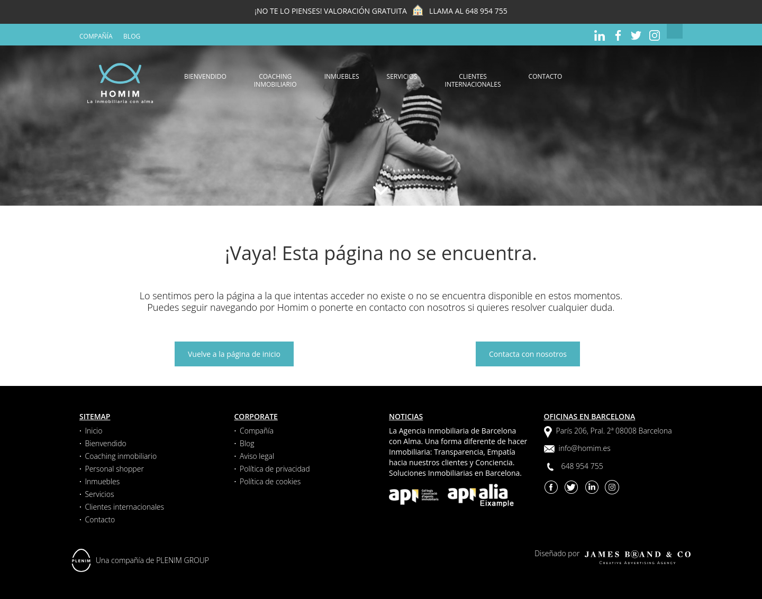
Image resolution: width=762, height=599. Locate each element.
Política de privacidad (275, 469)
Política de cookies (270, 481)
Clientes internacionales (473, 80)
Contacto (546, 76)
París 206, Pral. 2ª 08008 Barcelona (614, 431)
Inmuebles (341, 76)
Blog (131, 36)
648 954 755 (486, 11)
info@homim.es (585, 448)
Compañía (95, 36)
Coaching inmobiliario (275, 80)
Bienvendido (205, 76)
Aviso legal (257, 456)
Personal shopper (114, 469)
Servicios (402, 76)
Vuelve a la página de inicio (234, 354)
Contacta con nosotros (528, 354)
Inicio (93, 431)
